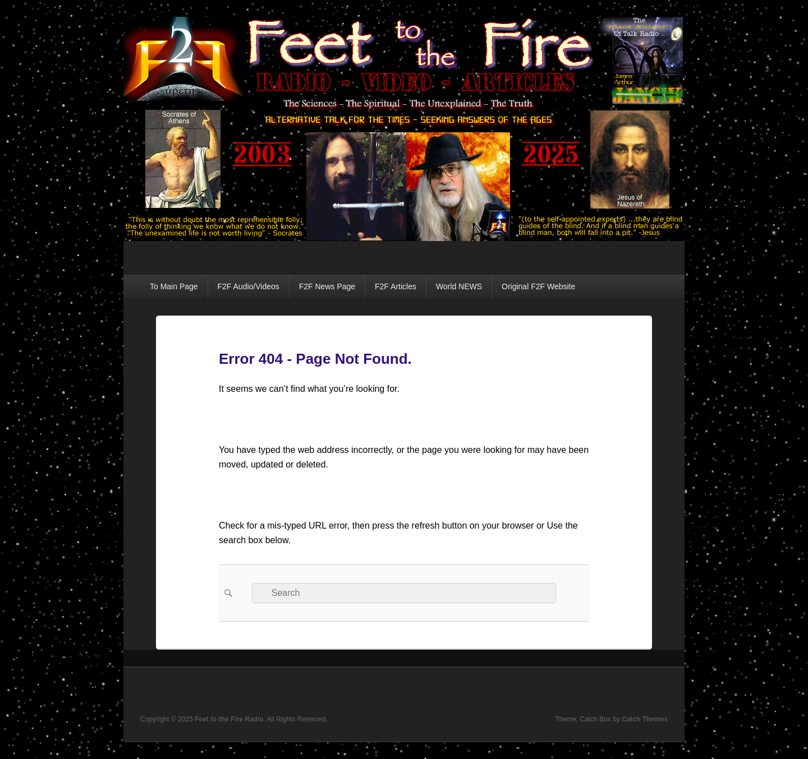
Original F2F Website (538, 286)
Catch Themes (645, 719)
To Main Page (174, 286)
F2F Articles (395, 286)
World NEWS (459, 286)
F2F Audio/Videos (248, 286)
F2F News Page (327, 286)
